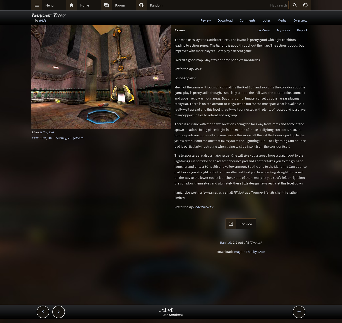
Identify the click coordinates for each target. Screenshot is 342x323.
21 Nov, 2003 (46, 132)
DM (50, 138)
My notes (283, 30)
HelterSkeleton (203, 207)
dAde (42, 20)
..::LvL (167, 310)
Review (205, 20)
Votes (267, 20)
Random (156, 5)
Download (225, 20)
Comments (248, 20)
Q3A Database (173, 314)
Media (282, 20)
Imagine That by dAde (249, 251)
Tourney (60, 138)
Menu (49, 5)
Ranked (225, 242)
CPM (43, 138)
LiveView (263, 30)
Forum (120, 5)
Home (84, 5)
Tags (34, 138)
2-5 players (76, 138)
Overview (300, 20)
